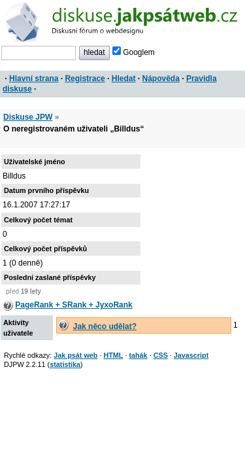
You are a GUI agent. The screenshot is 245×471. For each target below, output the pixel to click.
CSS (161, 355)
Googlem (133, 52)
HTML (113, 355)
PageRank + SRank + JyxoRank (73, 304)
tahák (138, 355)
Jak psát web (75, 355)
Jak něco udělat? (105, 326)
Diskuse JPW (27, 117)
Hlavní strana (33, 78)
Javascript (191, 355)
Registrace (85, 78)
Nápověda (161, 78)
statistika (65, 364)
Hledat (124, 78)
